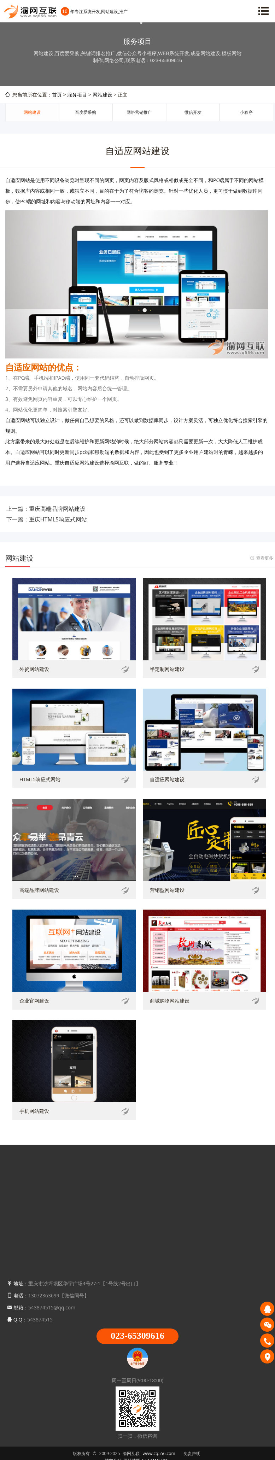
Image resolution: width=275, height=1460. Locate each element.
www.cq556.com (159, 1453)
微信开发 (193, 112)
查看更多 (264, 558)
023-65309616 (137, 1336)
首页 (57, 94)
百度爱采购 (85, 112)
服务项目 (77, 94)
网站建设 (102, 94)
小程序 (246, 112)
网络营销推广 (139, 112)
